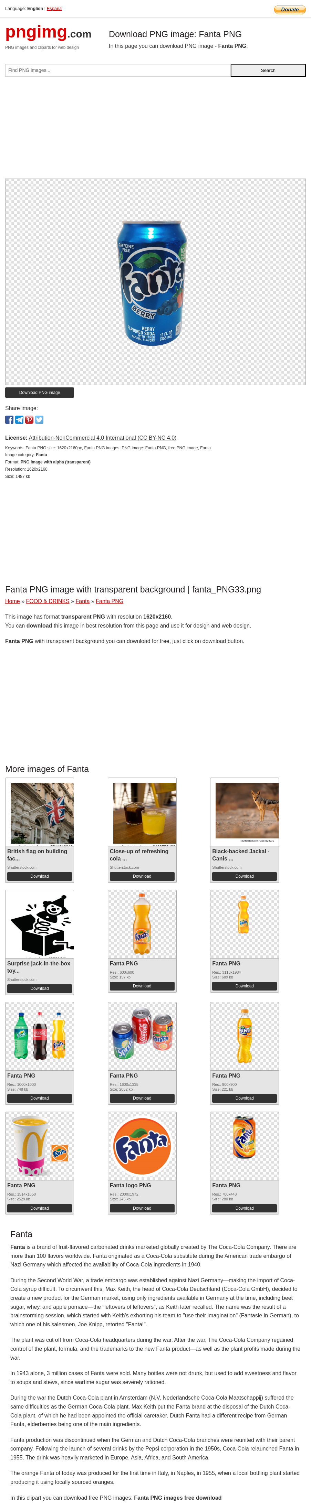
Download (39, 876)
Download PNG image (39, 392)
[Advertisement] (155, 130)
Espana (54, 8)
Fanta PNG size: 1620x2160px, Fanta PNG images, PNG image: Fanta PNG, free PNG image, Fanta (118, 448)
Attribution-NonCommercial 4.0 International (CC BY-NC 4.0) (102, 438)
